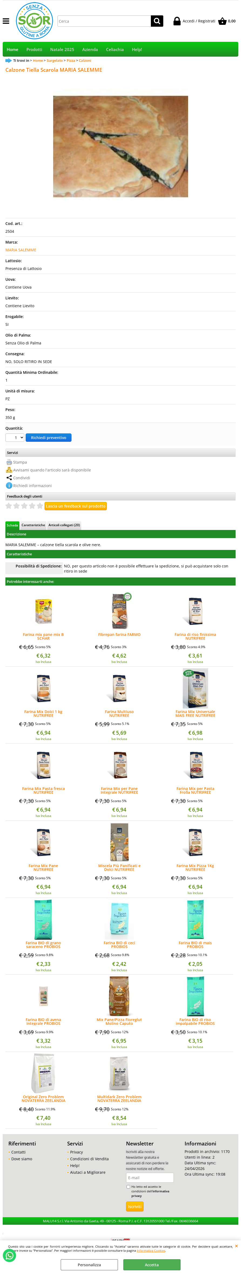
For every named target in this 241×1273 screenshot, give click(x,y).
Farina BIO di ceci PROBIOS (119, 945)
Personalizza (89, 1264)
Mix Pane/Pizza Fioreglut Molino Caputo (119, 1021)
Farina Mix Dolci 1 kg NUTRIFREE (43, 713)
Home (12, 49)
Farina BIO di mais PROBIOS (195, 945)
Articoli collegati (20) (64, 525)
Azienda (90, 49)
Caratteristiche (33, 525)
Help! (137, 49)
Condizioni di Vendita (89, 1158)
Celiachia (115, 49)
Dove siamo (21, 1158)
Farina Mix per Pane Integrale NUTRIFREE (119, 790)
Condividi (21, 477)
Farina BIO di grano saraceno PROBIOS (43, 945)
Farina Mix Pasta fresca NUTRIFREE (43, 790)
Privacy (76, 1152)
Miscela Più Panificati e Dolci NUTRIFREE (119, 867)
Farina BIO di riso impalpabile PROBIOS (195, 1021)
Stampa (20, 462)
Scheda (12, 525)
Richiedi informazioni (32, 485)
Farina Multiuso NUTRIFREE (119, 713)
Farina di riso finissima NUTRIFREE (195, 636)
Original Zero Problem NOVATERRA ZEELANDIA (43, 1099)
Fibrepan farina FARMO (119, 635)
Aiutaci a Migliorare (88, 1172)
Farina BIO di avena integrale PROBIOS (43, 1021)
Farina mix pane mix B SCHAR (43, 636)
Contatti (18, 1152)
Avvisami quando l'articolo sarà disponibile (52, 470)
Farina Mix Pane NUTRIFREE (43, 867)
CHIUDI (236, 1245)
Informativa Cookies (151, 1250)
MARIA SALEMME (20, 249)
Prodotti (34, 49)
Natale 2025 (62, 49)
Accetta (152, 1264)
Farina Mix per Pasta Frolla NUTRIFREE (195, 790)
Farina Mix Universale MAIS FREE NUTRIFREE (195, 713)
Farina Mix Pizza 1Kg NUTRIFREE (195, 867)
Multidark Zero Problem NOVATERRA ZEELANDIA (119, 1099)
